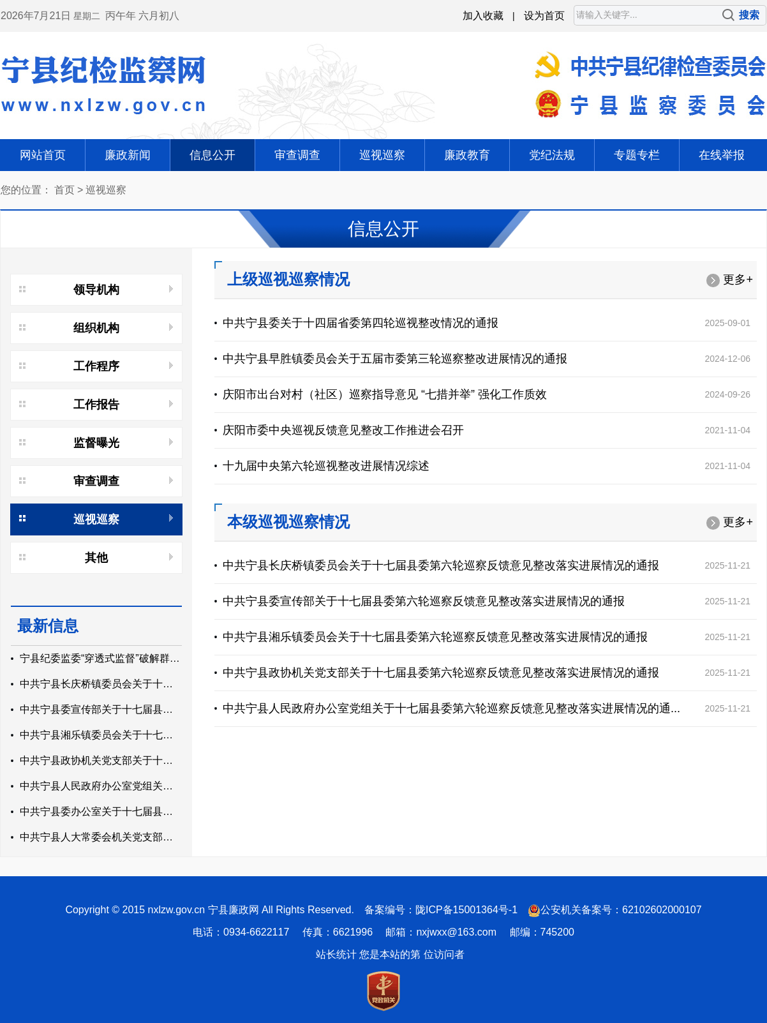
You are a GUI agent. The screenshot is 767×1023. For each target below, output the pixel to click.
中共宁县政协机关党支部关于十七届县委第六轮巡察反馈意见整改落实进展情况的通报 (441, 672)
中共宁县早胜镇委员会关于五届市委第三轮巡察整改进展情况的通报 (395, 358)
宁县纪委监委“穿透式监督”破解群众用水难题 (120, 658)
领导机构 (96, 289)
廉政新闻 (128, 155)
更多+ (729, 280)
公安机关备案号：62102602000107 (621, 909)
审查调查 (297, 155)
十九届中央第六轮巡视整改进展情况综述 (326, 465)
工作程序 (96, 366)
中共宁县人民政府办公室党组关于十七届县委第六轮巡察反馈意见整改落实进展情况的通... (451, 708)
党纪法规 (552, 155)
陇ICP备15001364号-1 (466, 909)
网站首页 (43, 155)
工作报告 (96, 404)
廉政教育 (467, 155)
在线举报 (722, 155)
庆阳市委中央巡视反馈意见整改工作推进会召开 (343, 430)
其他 (96, 557)
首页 (64, 189)
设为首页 (544, 15)
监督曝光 (96, 443)
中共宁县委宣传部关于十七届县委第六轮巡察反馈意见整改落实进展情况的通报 (424, 601)
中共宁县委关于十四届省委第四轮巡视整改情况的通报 (360, 323)
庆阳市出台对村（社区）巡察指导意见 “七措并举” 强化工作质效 (385, 394)
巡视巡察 (382, 155)
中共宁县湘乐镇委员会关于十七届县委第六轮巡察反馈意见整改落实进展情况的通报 (435, 637)
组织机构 (96, 328)
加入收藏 (483, 15)
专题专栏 (637, 155)
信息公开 (212, 155)
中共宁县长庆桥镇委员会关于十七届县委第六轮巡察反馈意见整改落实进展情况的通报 (441, 565)
